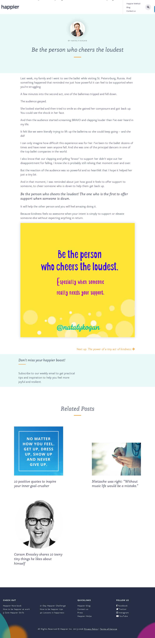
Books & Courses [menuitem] (79, 7)
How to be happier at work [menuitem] (16, 609)
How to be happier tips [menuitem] (51, 609)
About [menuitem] (26, 7)
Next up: (106, 349)
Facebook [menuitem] (122, 605)
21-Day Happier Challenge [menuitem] (53, 605)
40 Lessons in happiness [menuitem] (52, 612)
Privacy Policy (91, 628)
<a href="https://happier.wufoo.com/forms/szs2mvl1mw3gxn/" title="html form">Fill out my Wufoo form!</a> (106, 370)
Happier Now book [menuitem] (12, 605)
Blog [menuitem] (128, 7)
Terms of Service (108, 628)
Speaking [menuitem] (58, 7)
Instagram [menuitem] (122, 612)
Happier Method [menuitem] (133, 3)
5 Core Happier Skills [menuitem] (13, 612)
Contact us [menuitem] (131, 11)
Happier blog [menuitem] (84, 605)
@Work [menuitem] (41, 7)
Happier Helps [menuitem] (85, 616)
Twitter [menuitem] (121, 609)
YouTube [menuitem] (122, 616)
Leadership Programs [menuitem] (108, 7)
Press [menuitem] (80, 612)
